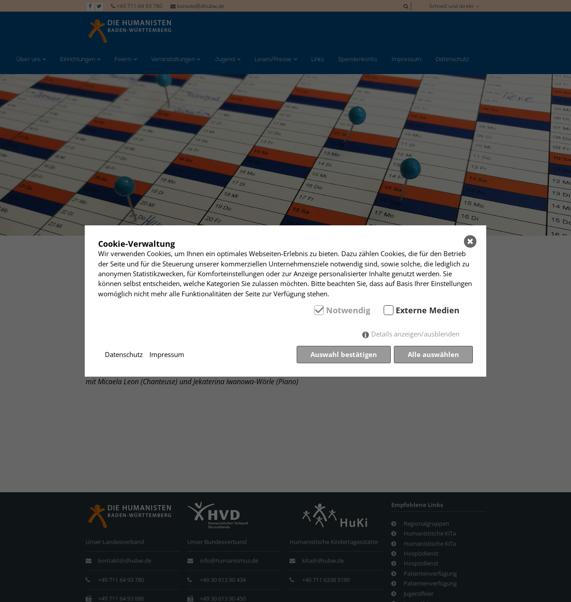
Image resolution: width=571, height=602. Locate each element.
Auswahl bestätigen (343, 354)
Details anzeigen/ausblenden (415, 333)
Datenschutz (124, 354)
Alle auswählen (433, 354)
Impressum (166, 354)
